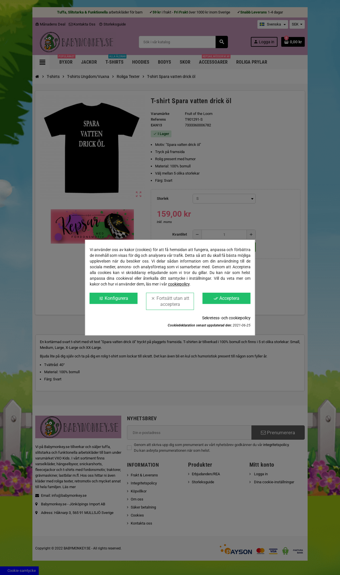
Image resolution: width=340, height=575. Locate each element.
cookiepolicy (178, 284)
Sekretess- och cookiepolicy (226, 318)
